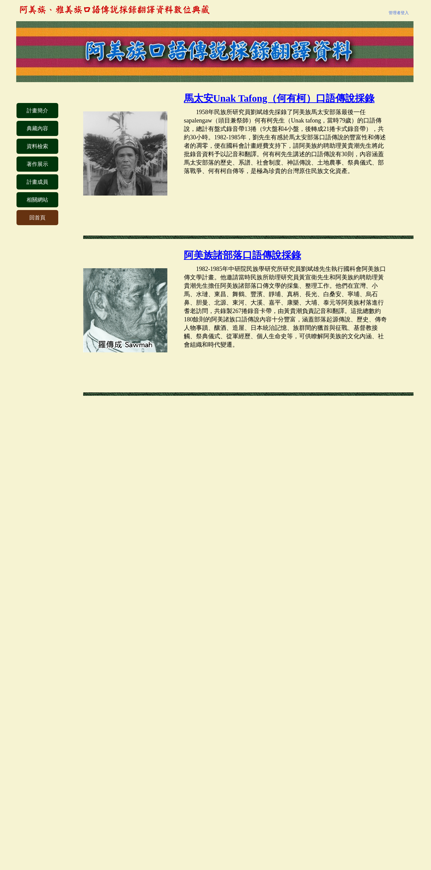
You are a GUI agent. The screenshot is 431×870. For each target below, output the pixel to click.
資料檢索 (37, 146)
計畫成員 (37, 182)
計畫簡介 (37, 110)
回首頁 (37, 217)
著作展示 (37, 164)
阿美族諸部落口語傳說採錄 (242, 255)
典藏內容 (37, 128)
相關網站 (37, 200)
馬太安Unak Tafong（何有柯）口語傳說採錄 (279, 98)
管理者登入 (399, 12)
